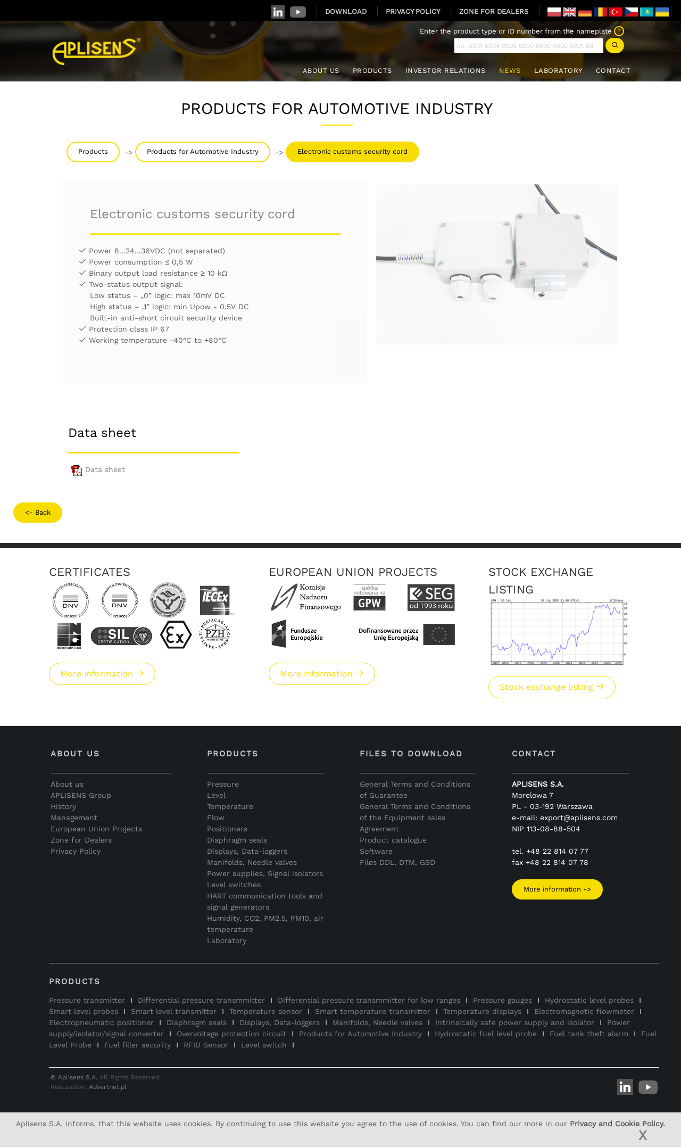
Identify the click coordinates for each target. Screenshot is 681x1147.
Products (93, 151)
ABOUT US (321, 71)
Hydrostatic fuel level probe (486, 1033)
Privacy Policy (76, 851)
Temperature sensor (265, 1011)
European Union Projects (96, 828)
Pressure (223, 784)
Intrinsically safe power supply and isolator (514, 1022)
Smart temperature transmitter (372, 1011)
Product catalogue (393, 840)
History (63, 806)
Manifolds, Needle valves (252, 862)
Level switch (264, 1045)
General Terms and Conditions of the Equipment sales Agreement (415, 817)
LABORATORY (558, 71)
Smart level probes (83, 1011)
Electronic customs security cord (352, 151)
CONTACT (613, 71)
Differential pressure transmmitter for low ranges (369, 1000)
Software (376, 851)
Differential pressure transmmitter (201, 1000)
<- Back (38, 512)
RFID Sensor (206, 1045)
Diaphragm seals (237, 840)
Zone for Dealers (81, 840)
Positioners (227, 828)
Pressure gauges (502, 1000)
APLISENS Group (81, 795)
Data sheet (96, 469)
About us (67, 784)
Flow (216, 817)
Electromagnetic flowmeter (584, 1011)
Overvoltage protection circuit (231, 1033)
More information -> (557, 889)
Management (74, 817)
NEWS (510, 71)
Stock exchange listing (552, 687)
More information (102, 674)
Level (216, 795)
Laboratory (226, 940)
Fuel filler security (137, 1045)
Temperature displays (482, 1011)
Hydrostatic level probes (589, 1000)
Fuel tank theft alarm (589, 1033)
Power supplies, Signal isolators (265, 873)
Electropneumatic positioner (101, 1022)
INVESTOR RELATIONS (445, 71)
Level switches (234, 884)
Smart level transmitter (174, 1011)
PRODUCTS (372, 71)
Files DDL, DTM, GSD (397, 862)
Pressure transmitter (87, 1000)
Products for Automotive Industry (203, 151)
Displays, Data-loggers (247, 851)
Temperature (230, 806)
